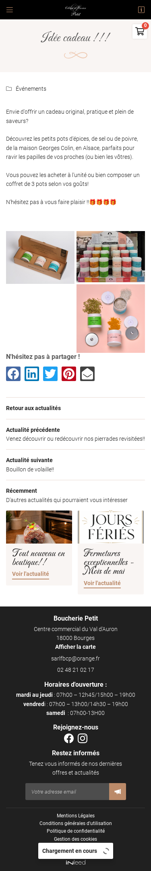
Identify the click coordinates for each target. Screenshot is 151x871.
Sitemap (75, 847)
